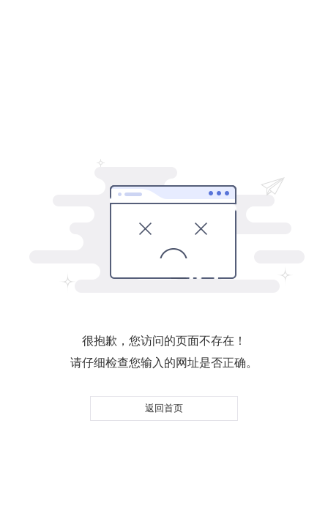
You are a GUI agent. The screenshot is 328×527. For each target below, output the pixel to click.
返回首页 (164, 408)
